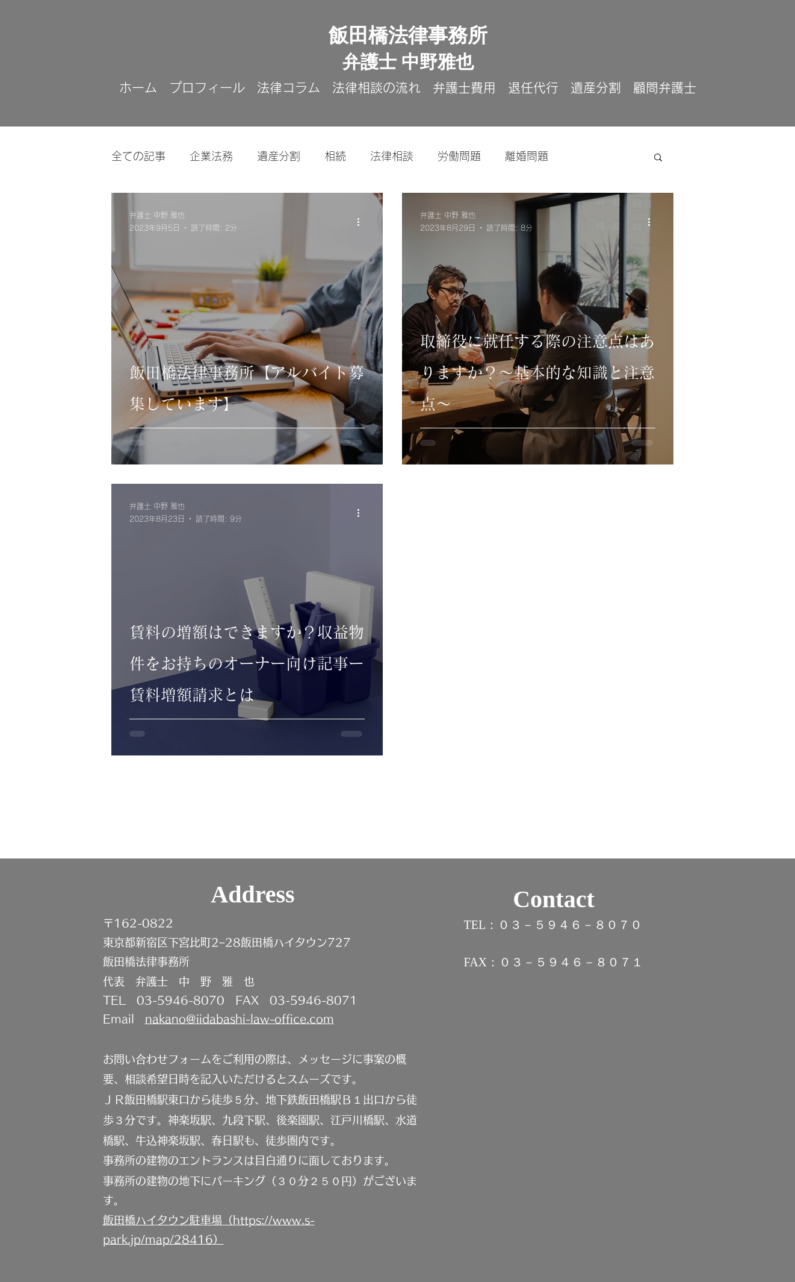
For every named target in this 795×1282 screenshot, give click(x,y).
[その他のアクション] (363, 222)
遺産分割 (278, 156)
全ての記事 (138, 156)
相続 (335, 156)
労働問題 (459, 156)
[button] (658, 158)
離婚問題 (526, 156)
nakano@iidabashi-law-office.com (239, 1018)
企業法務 (211, 156)
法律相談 (391, 156)
